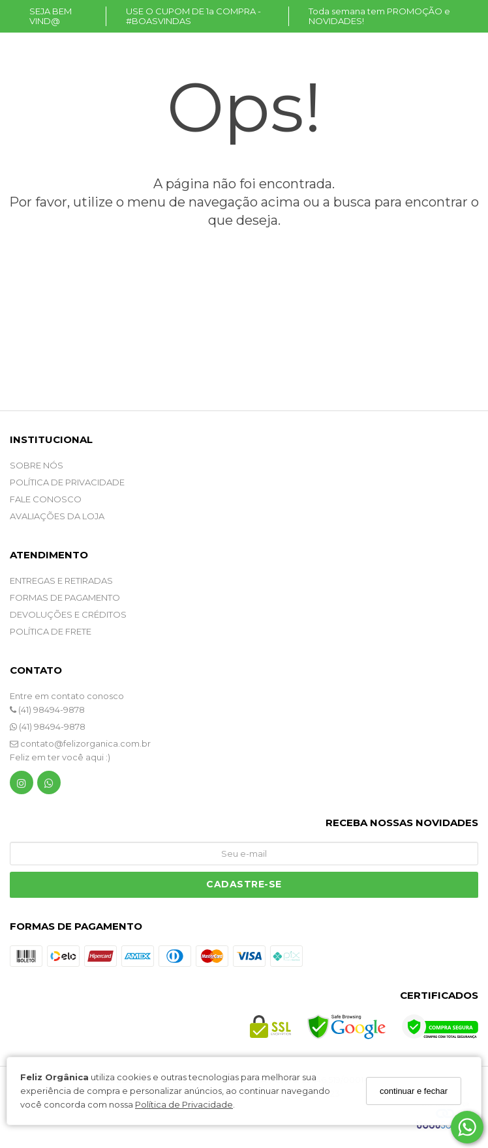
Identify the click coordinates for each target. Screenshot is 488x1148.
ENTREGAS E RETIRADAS (61, 580)
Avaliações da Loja (57, 516)
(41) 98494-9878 (47, 709)
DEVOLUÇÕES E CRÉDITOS (68, 614)
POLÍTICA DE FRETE (50, 631)
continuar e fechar (414, 1091)
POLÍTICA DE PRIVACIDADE (67, 482)
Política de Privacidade (184, 1104)
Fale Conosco (46, 499)
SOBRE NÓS (36, 465)
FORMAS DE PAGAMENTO (65, 597)
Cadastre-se (244, 884)
